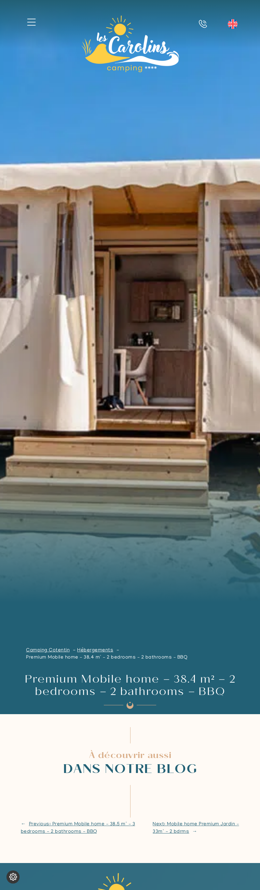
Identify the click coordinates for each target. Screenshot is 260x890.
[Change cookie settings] (13, 876)
